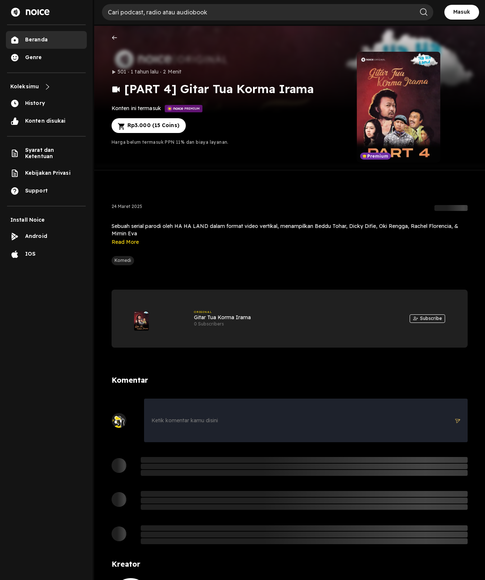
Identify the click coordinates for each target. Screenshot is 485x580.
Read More (125, 242)
